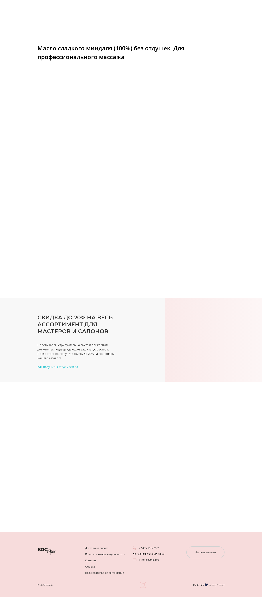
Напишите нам (205, 552)
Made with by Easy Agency (209, 585)
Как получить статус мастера (57, 367)
